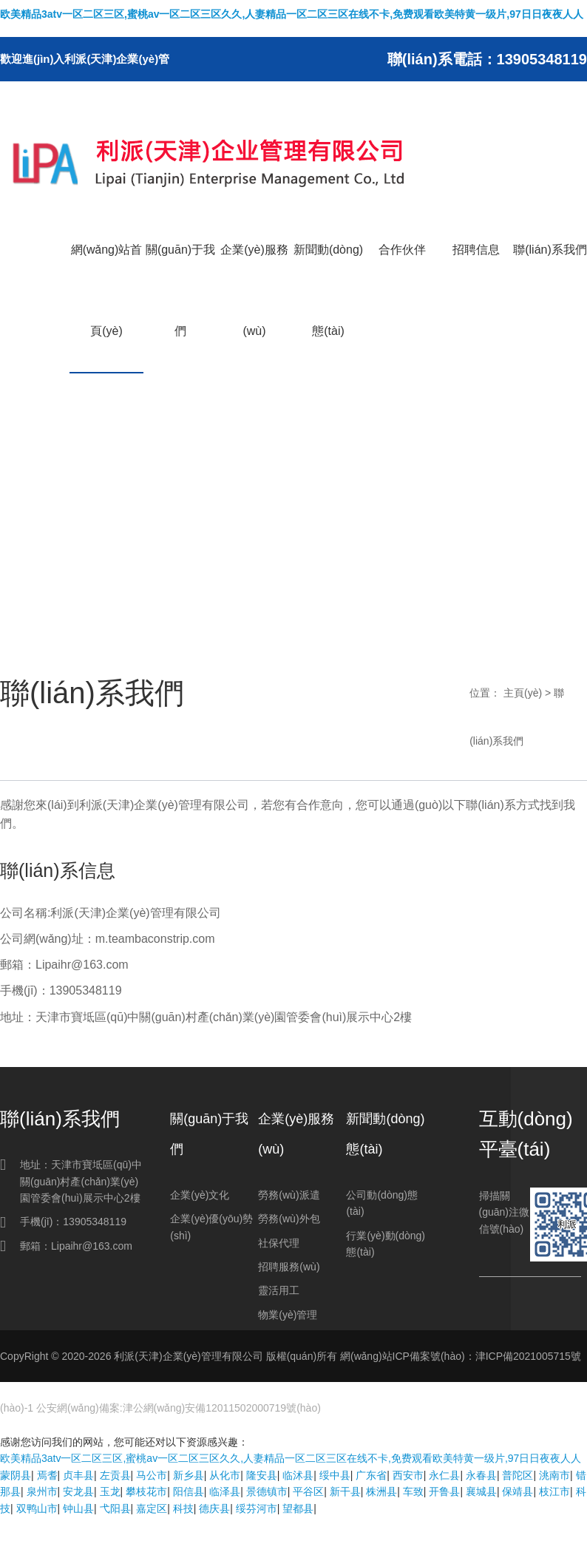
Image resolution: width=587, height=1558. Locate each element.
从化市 (224, 1475)
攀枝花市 (146, 1491)
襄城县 (481, 1491)
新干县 (345, 1491)
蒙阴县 (15, 1475)
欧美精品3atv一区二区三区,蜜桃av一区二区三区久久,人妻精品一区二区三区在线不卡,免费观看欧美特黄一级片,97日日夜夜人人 (291, 14)
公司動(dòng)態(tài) (381, 1203)
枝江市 (554, 1491)
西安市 (408, 1475)
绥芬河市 (256, 1508)
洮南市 (554, 1475)
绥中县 (334, 1475)
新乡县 (188, 1475)
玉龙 (110, 1491)
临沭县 (297, 1475)
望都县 (297, 1508)
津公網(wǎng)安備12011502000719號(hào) (222, 1408)
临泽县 (224, 1491)
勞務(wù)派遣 (288, 1195)
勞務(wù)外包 (288, 1219)
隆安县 (261, 1475)
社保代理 (278, 1243)
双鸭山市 (37, 1508)
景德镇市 (267, 1491)
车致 (413, 1491)
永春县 (481, 1475)
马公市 (151, 1475)
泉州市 (42, 1491)
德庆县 (214, 1508)
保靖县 (517, 1491)
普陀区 (517, 1475)
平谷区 (308, 1491)
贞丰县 (78, 1475)
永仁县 (444, 1475)
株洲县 (381, 1491)
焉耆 (47, 1475)
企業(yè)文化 (199, 1195)
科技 (183, 1508)
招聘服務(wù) (288, 1267)
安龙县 (78, 1491)
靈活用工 (278, 1290)
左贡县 (115, 1475)
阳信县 (188, 1491)
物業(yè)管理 (287, 1315)
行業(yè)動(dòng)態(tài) (385, 1244)
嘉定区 (151, 1508)
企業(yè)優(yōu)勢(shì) (211, 1227)
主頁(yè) (522, 693)
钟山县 (78, 1508)
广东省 (371, 1475)
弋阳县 (115, 1508)
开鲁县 (444, 1491)
